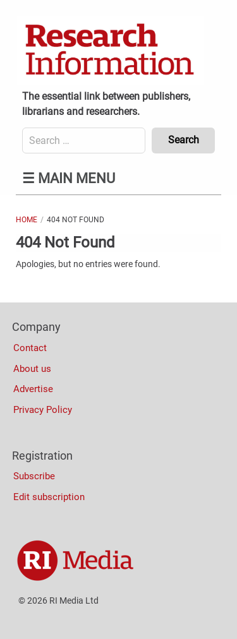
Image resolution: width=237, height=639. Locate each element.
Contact (30, 348)
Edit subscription (49, 497)
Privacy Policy (42, 409)
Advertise (33, 389)
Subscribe (34, 476)
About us (32, 368)
